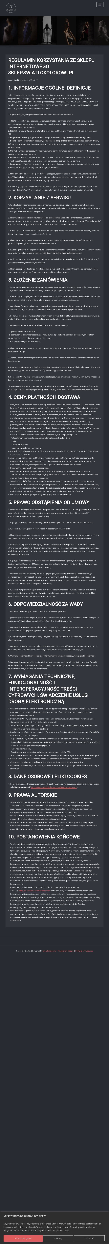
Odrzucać (50, 1238)
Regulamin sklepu (66, 930)
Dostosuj (18, 1238)
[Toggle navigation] (100, 4)
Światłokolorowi (50, 930)
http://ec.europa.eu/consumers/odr (34, 916)
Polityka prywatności (83, 930)
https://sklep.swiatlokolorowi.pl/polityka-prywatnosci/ (54, 815)
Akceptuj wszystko (86, 1238)
